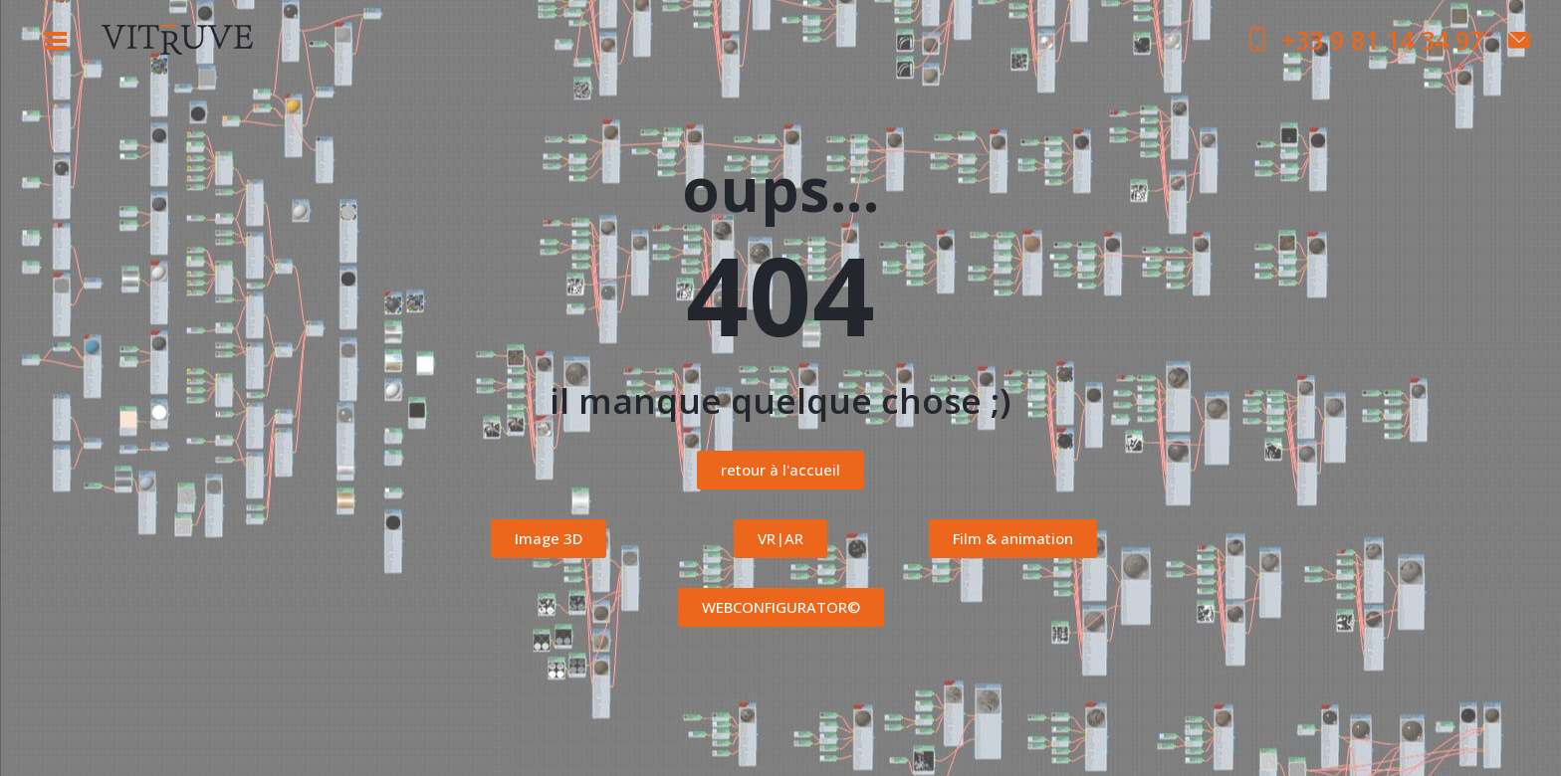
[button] (780, 470)
